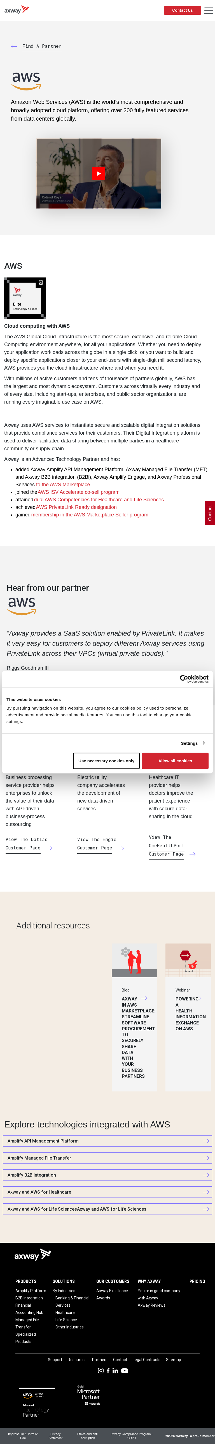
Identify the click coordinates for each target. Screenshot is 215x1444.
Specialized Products (25, 1338)
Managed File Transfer (27, 1323)
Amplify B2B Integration (32, 1175)
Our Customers (112, 1281)
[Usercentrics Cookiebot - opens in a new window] (184, 679)
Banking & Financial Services (72, 1301)
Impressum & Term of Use (23, 1436)
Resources (77, 1359)
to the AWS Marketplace (63, 484)
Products (25, 1281)
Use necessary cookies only (106, 760)
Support (55, 1359)
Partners (100, 1359)
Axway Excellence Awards (112, 1294)
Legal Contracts (146, 1359)
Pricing (197, 1281)
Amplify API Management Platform (43, 1141)
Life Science (66, 1320)
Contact (120, 1359)
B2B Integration (29, 1298)
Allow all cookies (175, 760)
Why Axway (149, 1281)
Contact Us (182, 10)
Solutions (64, 1281)
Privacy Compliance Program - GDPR (132, 1436)
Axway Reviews (151, 1305)
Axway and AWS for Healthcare (39, 1192)
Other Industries (69, 1327)
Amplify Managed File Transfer (39, 1158)
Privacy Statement (55, 1436)
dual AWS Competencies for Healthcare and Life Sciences (99, 499)
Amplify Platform (30, 1291)
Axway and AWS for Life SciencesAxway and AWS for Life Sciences (77, 1209)
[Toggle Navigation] (208, 10)
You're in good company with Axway (159, 1294)
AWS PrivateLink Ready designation (76, 507)
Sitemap (173, 1359)
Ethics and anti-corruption (88, 1436)
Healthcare (65, 1312)
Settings (189, 743)
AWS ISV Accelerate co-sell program (79, 492)
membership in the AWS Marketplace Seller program (90, 515)
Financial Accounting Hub (29, 1309)
